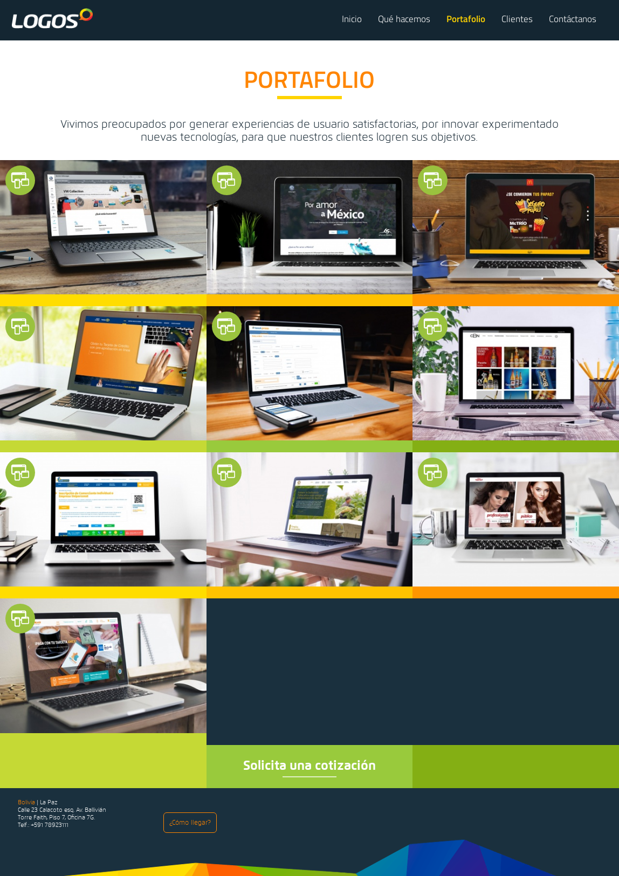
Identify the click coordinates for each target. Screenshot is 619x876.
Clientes (517, 19)
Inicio (352, 19)
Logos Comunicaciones (52, 18)
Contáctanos (572, 19)
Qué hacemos (404, 19)
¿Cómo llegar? (190, 822)
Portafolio (465, 19)
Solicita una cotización (309, 765)
